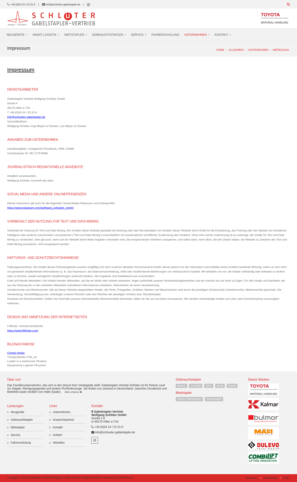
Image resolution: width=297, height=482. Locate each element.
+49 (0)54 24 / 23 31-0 (23, 4)
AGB (286, 477)
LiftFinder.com (125, 477)
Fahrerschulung (165, 34)
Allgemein (236, 49)
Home (220, 49)
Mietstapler (74, 34)
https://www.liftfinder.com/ (22, 330)
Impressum (281, 49)
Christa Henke (16, 352)
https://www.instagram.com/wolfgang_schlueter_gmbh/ (40, 207)
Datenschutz (270, 477)
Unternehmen (195, 34)
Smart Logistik (44, 34)
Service (137, 34)
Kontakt (221, 34)
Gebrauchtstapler (107, 34)
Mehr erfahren (73, 392)
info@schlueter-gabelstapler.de (63, 4)
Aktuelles (59, 442)
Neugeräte (16, 34)
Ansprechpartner (63, 419)
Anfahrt (57, 435)
